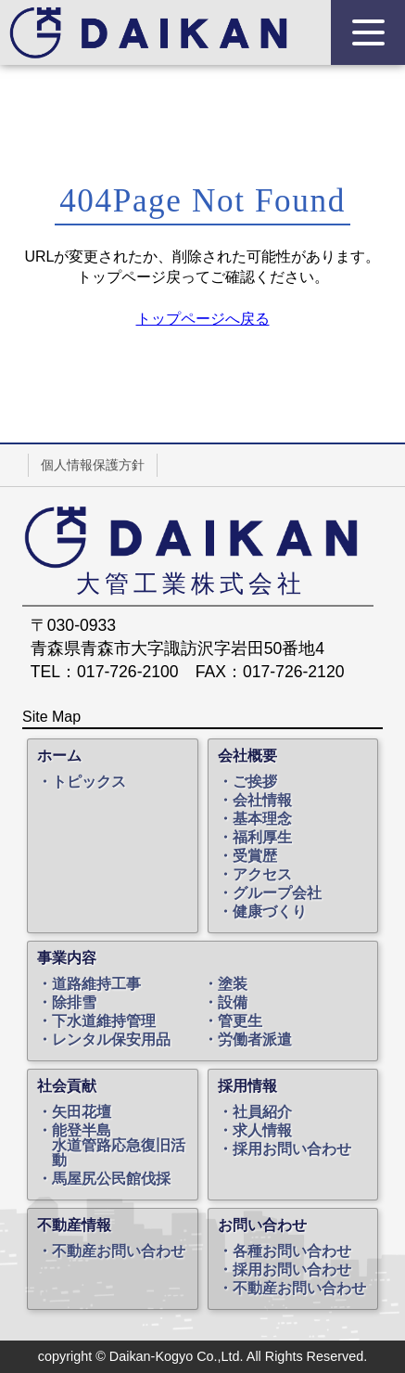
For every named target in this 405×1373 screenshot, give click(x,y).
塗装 (232, 984)
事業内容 (66, 958)
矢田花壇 (81, 1112)
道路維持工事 (96, 984)
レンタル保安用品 (111, 1040)
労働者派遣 (255, 1040)
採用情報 (247, 1086)
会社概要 (247, 756)
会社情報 (262, 800)
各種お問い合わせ (292, 1251)
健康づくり (270, 912)
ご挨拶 (255, 782)
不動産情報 (74, 1225)
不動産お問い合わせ (118, 1251)
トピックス (89, 782)
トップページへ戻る (203, 319)
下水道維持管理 (104, 1021)
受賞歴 (255, 856)
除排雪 (74, 1002)
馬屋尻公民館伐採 (111, 1179)
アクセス (262, 874)
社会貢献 (66, 1086)
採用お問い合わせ (292, 1149)
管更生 (240, 1021)
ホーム (59, 756)
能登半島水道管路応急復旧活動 (118, 1145)
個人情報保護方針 (93, 464)
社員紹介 (262, 1112)
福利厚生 (262, 837)
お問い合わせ (262, 1225)
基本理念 (262, 819)
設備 (232, 1002)
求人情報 (262, 1130)
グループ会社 (277, 893)
